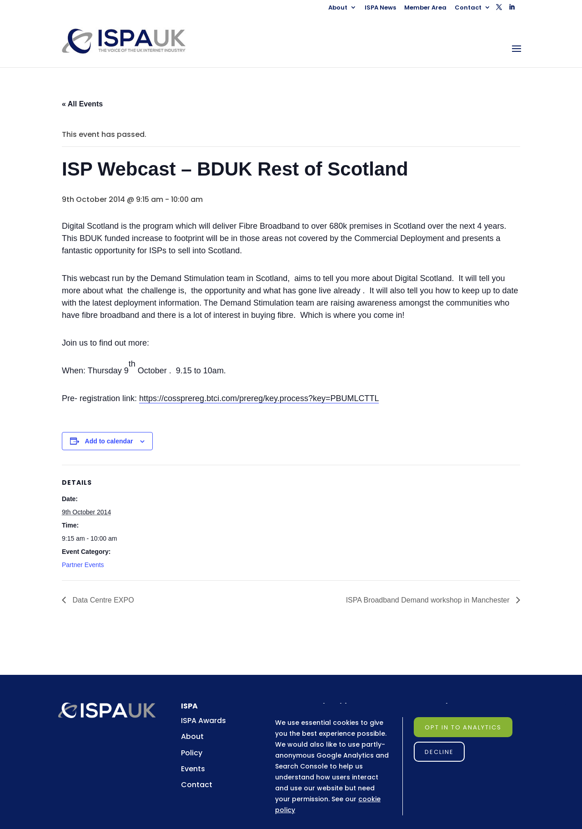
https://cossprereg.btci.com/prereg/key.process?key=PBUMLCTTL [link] (259, 398)
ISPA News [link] (380, 8)
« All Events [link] (82, 104)
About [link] (337, 8)
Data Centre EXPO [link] (102, 600)
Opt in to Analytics (463, 727)
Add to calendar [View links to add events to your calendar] (109, 441)
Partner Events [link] (83, 564)
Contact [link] (468, 8)
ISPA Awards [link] (203, 720)
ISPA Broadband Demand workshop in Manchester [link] (429, 600)
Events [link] (193, 769)
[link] (132, 40)
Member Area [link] (425, 8)
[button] (499, 9)
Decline (439, 752)
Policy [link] (191, 753)
